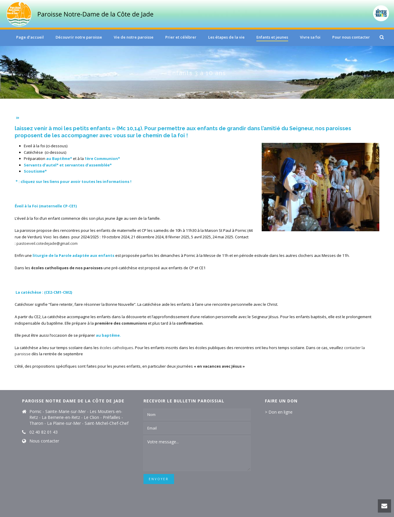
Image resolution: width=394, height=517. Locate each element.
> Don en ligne (279, 412)
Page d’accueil (30, 37)
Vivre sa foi (310, 37)
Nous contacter (44, 441)
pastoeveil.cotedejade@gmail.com (47, 243)
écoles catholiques (116, 347)
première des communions (121, 323)
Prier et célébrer (180, 37)
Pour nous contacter (351, 37)
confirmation (189, 323)
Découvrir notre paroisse (79, 37)
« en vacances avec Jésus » (219, 366)
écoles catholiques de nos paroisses (67, 267)
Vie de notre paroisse (133, 37)
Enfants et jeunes (272, 37)
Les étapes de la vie (226, 37)
